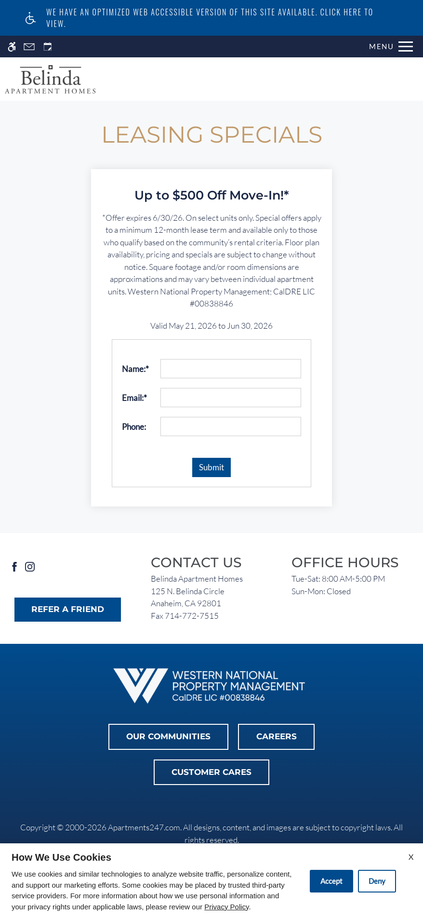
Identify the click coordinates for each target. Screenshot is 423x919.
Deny (377, 881)
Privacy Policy (226, 907)
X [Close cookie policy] (411, 856)
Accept (331, 881)
